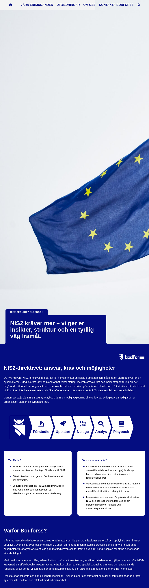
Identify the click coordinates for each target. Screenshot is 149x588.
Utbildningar (70, 5)
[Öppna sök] (141, 5)
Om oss (92, 5)
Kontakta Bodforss (118, 5)
